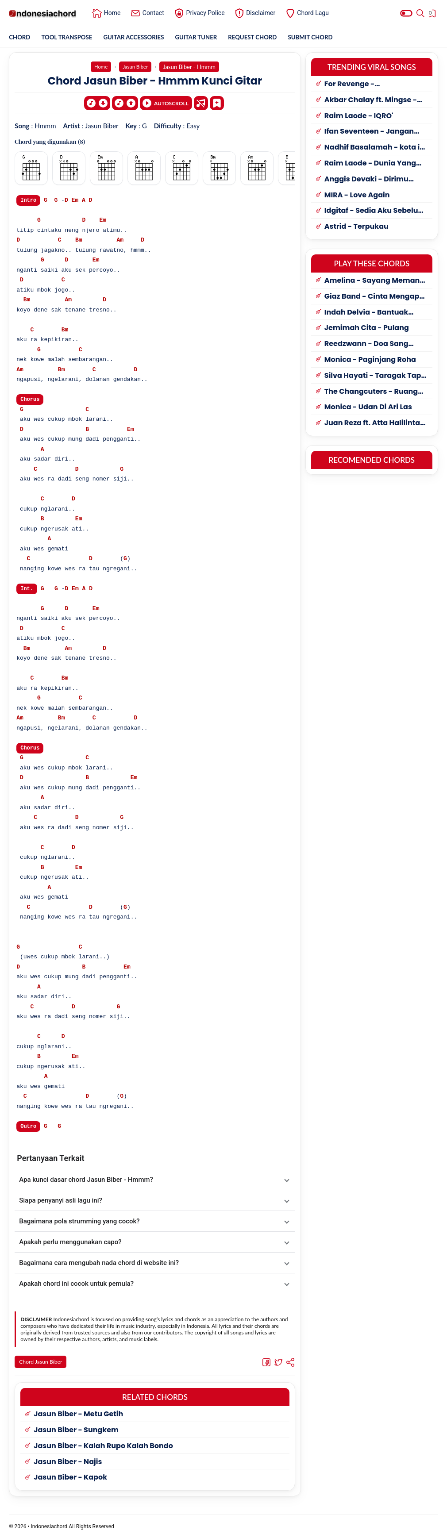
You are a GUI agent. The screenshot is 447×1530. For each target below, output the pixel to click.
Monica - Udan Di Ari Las (368, 407)
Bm (78, 239)
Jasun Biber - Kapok (70, 1469)
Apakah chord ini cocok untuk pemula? (76, 1284)
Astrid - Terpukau (356, 227)
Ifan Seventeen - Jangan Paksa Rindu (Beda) (369, 132)
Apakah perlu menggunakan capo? (70, 1242)
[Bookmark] (217, 100)
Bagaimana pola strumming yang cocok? (79, 1222)
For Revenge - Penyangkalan (351, 84)
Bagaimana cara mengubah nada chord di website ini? (99, 1263)
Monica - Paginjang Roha (370, 360)
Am (119, 239)
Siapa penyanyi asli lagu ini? (60, 1201)
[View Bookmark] (433, 14)
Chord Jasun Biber (42, 1362)
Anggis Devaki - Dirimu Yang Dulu (366, 180)
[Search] (420, 13)
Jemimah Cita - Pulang (366, 328)
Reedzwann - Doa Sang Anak (366, 344)
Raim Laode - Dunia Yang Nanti (370, 164)
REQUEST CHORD (263, 37)
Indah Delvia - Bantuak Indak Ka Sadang (366, 313)
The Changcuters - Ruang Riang (371, 392)
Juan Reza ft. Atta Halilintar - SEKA (373, 423)
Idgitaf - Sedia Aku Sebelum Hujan (375, 211)
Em (75, 199)
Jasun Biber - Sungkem (76, 1421)
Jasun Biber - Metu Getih (78, 1406)
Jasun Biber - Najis (68, 1453)
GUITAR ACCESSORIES (139, 37)
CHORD (20, 37)
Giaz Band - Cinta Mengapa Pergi (374, 297)
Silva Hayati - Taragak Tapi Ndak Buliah (373, 376)
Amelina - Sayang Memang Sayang (374, 281)
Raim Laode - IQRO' (358, 116)
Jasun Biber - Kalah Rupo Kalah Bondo (103, 1437)
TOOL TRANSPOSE (69, 37)
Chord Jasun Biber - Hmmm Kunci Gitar (155, 80)
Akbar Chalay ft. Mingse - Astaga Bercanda (370, 100)
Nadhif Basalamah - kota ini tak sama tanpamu (375, 148)
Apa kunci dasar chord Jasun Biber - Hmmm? (86, 1180)
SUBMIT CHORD (323, 37)
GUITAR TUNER (204, 37)
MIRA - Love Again (357, 195)
